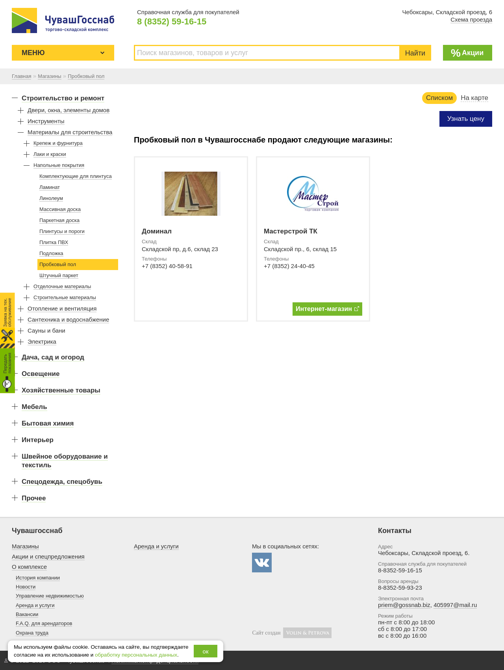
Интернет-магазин (327, 308)
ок (206, 651)
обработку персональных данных (136, 655)
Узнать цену (465, 118)
